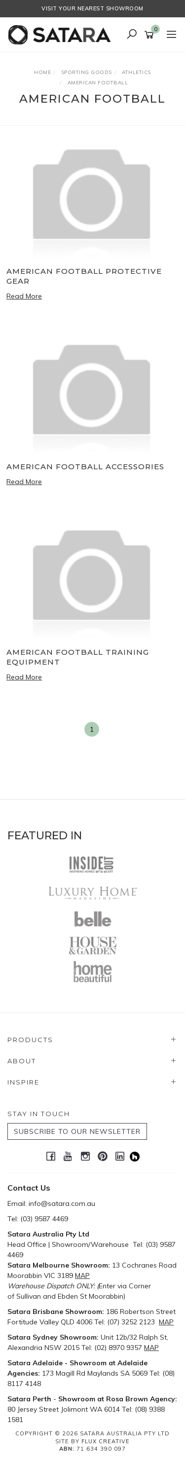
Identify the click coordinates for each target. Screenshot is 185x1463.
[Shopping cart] (150, 35)
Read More (24, 296)
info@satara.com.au (62, 1203)
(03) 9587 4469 (44, 1218)
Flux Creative (105, 1441)
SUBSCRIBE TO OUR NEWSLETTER (77, 1131)
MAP (82, 1275)
